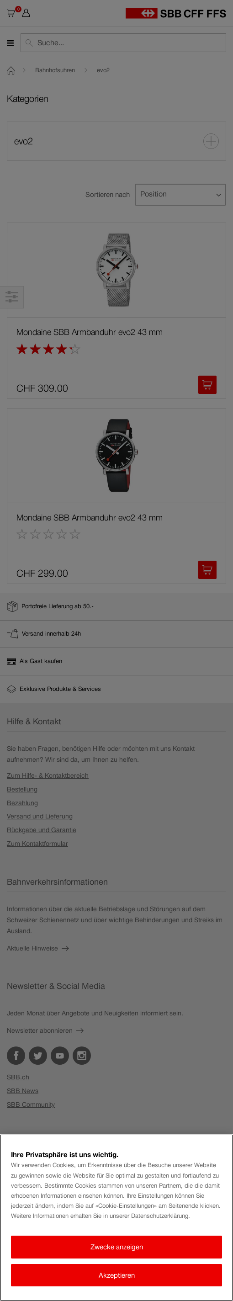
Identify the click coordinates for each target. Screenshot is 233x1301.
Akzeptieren (117, 1275)
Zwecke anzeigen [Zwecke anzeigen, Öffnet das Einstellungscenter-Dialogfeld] (116, 1247)
